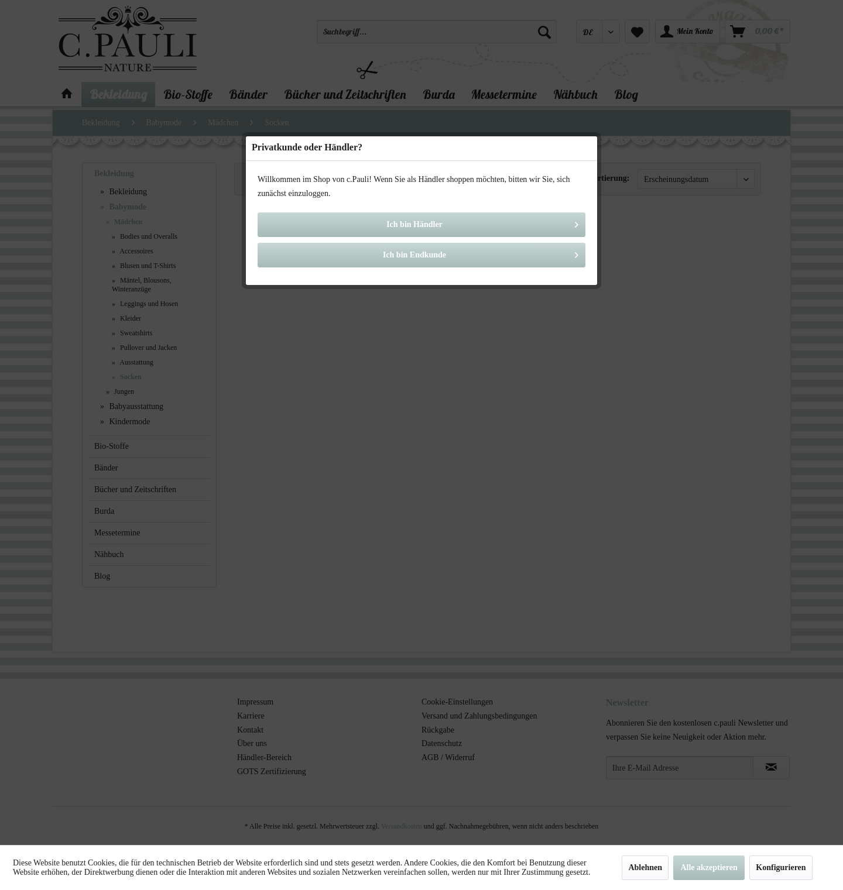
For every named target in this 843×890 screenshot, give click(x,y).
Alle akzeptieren (708, 867)
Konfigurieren (781, 867)
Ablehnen (645, 867)
